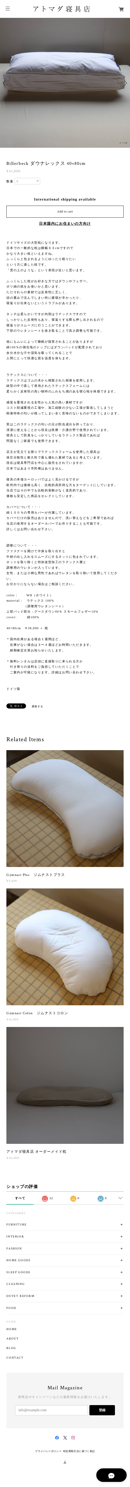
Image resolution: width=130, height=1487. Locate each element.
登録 (102, 1410)
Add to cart (65, 211)
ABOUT (12, 1339)
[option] (65, 83)
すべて (20, 1198)
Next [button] (125, 83)
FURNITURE (16, 1224)
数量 (9, 181)
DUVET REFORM (20, 1296)
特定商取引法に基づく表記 (79, 1451)
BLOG (11, 1348)
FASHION (14, 1248)
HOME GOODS (18, 1260)
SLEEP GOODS (18, 1272)
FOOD (11, 1308)
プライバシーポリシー (48, 1451)
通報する (37, 706)
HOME (11, 1329)
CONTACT (14, 1358)
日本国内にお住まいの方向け (65, 224)
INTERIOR (15, 1236)
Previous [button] (5, 83)
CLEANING (15, 1284)
